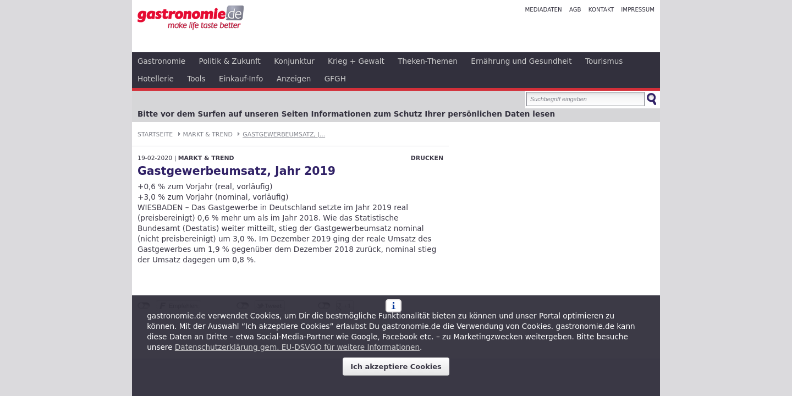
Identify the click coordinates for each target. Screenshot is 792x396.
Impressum (637, 10)
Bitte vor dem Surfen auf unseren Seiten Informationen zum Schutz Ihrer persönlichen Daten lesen (346, 113)
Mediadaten (543, 10)
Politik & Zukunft (230, 61)
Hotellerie (156, 78)
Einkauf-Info (241, 78)
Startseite (155, 134)
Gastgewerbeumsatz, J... (284, 134)
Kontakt (601, 10)
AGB (575, 10)
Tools (196, 78)
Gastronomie (161, 61)
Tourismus (604, 61)
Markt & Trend (208, 134)
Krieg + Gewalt (356, 61)
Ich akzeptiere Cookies (396, 366)
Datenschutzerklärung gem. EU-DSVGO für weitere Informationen (297, 347)
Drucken (427, 158)
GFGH (335, 78)
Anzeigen (294, 78)
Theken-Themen (428, 61)
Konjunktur (294, 61)
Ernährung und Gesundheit (521, 61)
